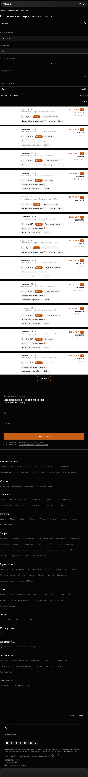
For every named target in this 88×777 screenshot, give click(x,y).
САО (67, 569)
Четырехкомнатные (63, 466)
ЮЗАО (32, 620)
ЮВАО (41, 620)
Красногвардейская (45, 538)
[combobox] (44, 38)
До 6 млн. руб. (49, 500)
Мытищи (48, 569)
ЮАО (2, 620)
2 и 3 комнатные (38, 472)
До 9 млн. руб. (19, 505)
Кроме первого (40, 600)
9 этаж (70, 594)
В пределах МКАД (25, 581)
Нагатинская (38, 550)
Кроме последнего (57, 600)
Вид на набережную (19, 660)
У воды (46, 660)
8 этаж (61, 594)
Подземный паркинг (8, 672)
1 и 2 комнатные (22, 472)
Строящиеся (18, 686)
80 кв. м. (53, 519)
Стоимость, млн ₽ (7, 83)
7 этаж (53, 594)
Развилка (58, 569)
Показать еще (44, 378)
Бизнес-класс (20, 647)
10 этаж (3, 600)
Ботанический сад (7, 550)
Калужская (41, 544)
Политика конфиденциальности (16, 765)
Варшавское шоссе (7, 581)
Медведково (60, 538)
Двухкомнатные (31, 466)
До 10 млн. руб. (35, 505)
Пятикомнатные (6, 472)
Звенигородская (23, 550)
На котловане (5, 686)
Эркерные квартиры (7, 606)
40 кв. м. (13, 519)
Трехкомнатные (46, 466)
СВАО (74, 569)
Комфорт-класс (35, 647)
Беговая (64, 550)
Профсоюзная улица (46, 575)
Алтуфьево (4, 538)
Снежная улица (63, 575)
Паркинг (60, 666)
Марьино (73, 550)
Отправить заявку (44, 436)
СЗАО (17, 620)
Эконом (63, 505)
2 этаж (10, 594)
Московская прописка (60, 660)
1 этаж (2, 594)
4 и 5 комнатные (69, 472)
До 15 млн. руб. (50, 505)
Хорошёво (69, 544)
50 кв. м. (23, 519)
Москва (2, 10)
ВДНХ (51, 544)
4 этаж (27, 594)
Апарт (11, 633)
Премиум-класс (6, 647)
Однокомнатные (15, 466)
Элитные (3, 500)
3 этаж (19, 594)
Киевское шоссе (18, 569)
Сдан (28, 686)
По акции (22, 500)
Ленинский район (34, 569)
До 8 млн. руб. (5, 505)
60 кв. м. (33, 519)
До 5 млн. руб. (35, 500)
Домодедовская (28, 538)
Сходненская (5, 544)
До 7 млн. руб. (64, 500)
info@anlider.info (11, 762)
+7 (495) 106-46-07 (76, 715)
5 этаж (36, 594)
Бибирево (15, 538)
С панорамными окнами (21, 666)
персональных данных (35, 442)
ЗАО (9, 620)
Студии (3, 466)
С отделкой (4, 486)
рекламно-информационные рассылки (33, 445)
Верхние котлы (52, 550)
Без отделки (16, 486)
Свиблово (4, 556)
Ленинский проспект (26, 575)
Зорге (59, 544)
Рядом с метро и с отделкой (36, 556)
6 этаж (44, 594)
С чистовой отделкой (45, 486)
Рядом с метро (16, 556)
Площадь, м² (5, 71)
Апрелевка (4, 569)
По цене (83, 95)
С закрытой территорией (44, 666)
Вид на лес (4, 660)
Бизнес (13, 500)
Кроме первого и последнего (20, 600)
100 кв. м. (73, 519)
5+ (81, 64)
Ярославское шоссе (7, 575)
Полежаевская (74, 538)
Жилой (2, 633)
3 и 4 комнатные (54, 472)
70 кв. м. (43, 519)
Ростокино (17, 544)
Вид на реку (35, 660)
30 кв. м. (3, 519)
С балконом (4, 666)
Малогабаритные (6, 525)
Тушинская (29, 544)
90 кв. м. (63, 519)
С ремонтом (29, 486)
